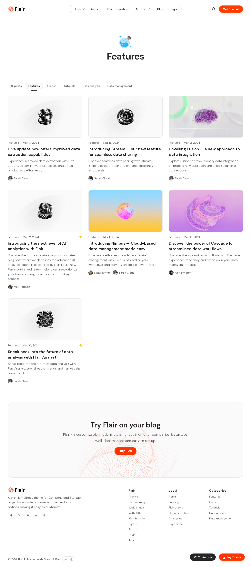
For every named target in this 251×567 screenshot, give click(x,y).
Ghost (48, 559)
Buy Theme (231, 557)
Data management (119, 86)
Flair (20, 559)
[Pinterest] (44, 515)
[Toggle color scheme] (68, 559)
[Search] (213, 9)
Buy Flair (125, 451)
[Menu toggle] (83, 9)
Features (34, 86)
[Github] (36, 515)
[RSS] (27, 515)
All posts (16, 86)
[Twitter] (19, 515)
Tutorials (69, 86)
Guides (51, 86)
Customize (203, 557)
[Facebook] (11, 515)
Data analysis (91, 86)
